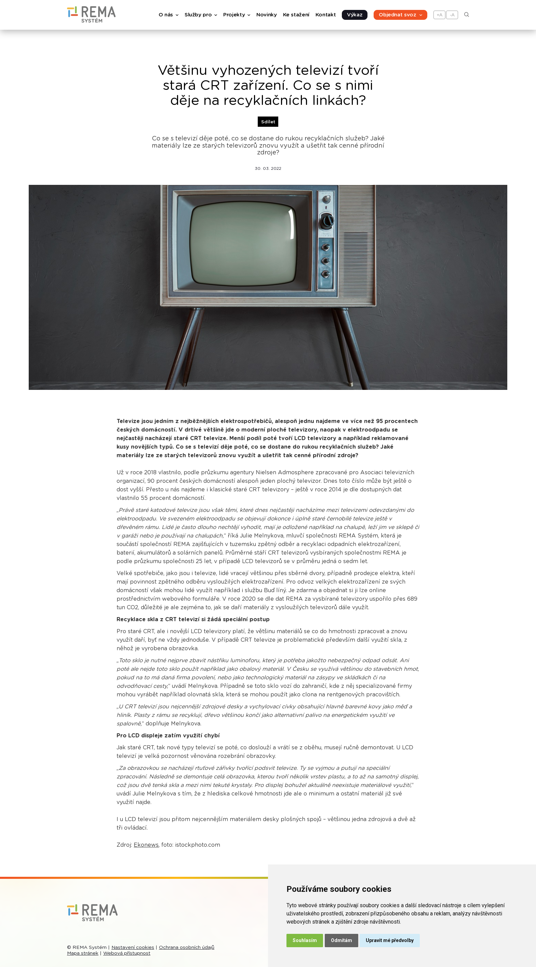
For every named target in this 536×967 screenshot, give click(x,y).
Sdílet (268, 122)
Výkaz (354, 14)
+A (440, 14)
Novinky (266, 14)
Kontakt (326, 14)
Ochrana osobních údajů (186, 947)
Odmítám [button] (341, 940)
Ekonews (146, 845)
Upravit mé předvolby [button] (390, 940)
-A (452, 14)
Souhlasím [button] (305, 940)
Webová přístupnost (126, 953)
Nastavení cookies (132, 947)
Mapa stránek (82, 953)
